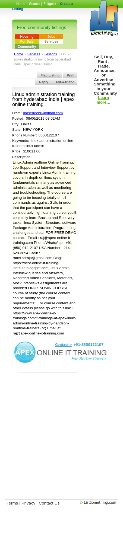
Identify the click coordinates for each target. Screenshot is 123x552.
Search (34, 4)
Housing (26, 37)
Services (51, 41)
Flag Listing (50, 75)
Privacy (28, 503)
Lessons (51, 54)
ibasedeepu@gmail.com (43, 113)
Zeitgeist (49, 4)
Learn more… (104, 99)
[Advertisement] (55, 437)
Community (27, 47)
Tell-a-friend (64, 82)
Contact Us (49, 503)
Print (70, 75)
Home (20, 4)
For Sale (27, 41)
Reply (43, 82)
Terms (12, 503)
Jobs (51, 37)
